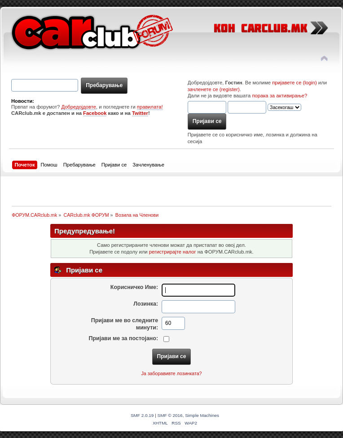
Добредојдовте (78, 107)
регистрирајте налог (172, 251)
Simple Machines (202, 415)
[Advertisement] (122, 189)
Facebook (94, 113)
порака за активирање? (279, 95)
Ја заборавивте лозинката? (171, 373)
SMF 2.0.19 (142, 415)
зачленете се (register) (214, 89)
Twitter (140, 113)
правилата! (150, 107)
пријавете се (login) (294, 82)
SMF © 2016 (170, 415)
